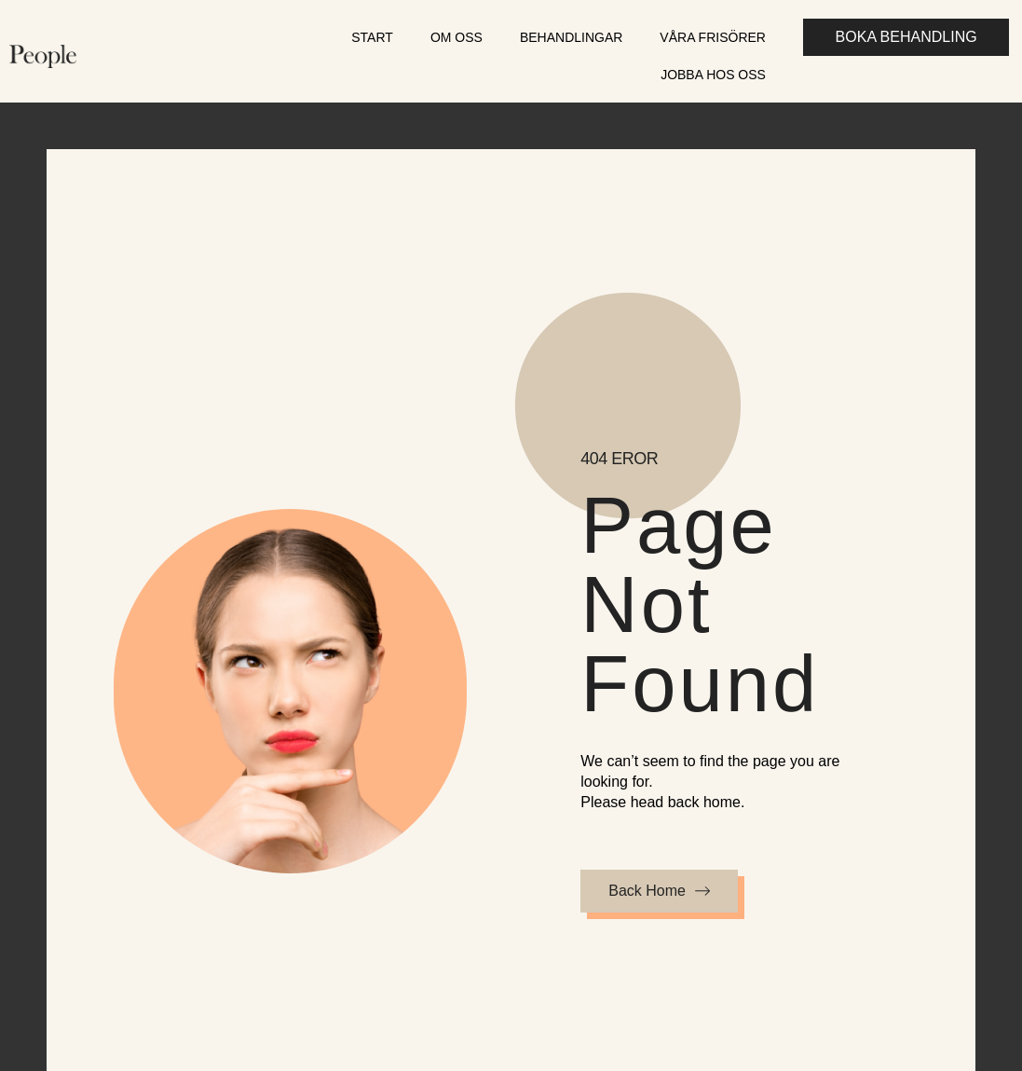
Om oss (456, 37)
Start (372, 37)
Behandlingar (571, 37)
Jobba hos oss (713, 74)
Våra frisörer (713, 37)
